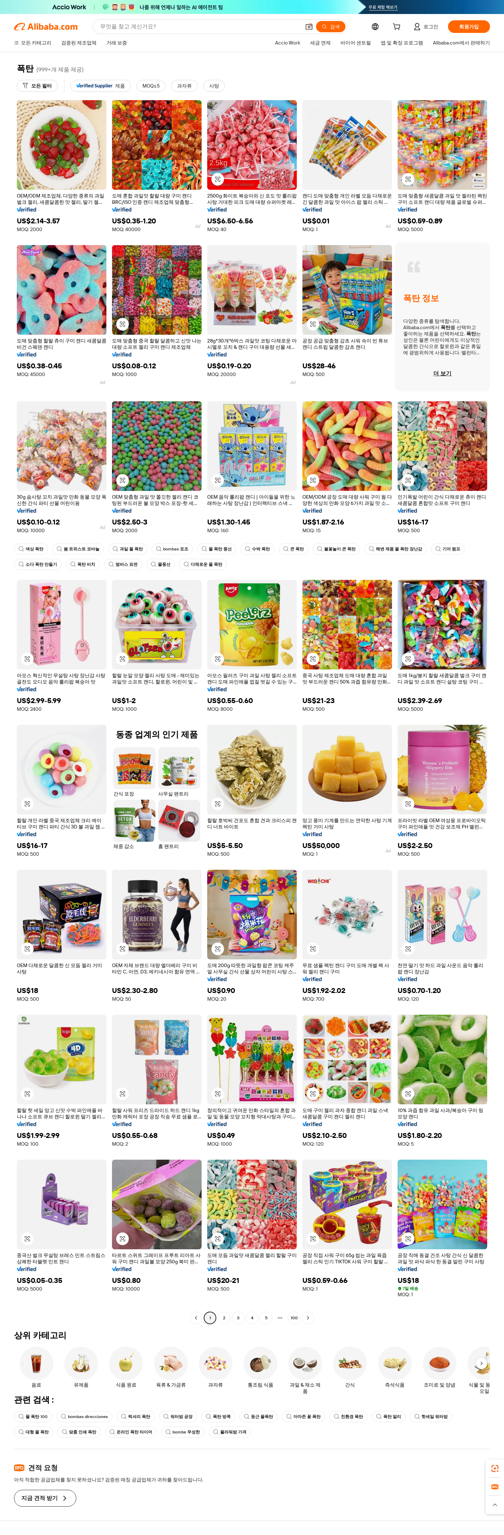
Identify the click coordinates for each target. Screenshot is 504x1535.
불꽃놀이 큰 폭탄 (336, 549)
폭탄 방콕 (218, 1416)
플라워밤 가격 (229, 1432)
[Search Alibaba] (199, 26)
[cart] (398, 27)
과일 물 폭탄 (128, 549)
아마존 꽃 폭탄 (303, 1416)
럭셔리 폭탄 (135, 1416)
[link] (495, 1468)
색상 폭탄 (31, 549)
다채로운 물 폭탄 (203, 564)
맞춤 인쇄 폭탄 (79, 1432)
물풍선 (160, 564)
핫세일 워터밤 (431, 1416)
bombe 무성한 (183, 1432)
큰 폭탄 (293, 549)
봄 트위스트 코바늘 (78, 549)
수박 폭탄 (257, 549)
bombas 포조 (172, 549)
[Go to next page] (308, 1318)
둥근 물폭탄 (258, 1416)
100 (294, 1317)
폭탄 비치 (82, 564)
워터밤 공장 (177, 1416)
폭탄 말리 (388, 1416)
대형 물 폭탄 (34, 1432)
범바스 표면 (123, 564)
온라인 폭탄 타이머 (131, 1432)
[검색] (330, 26)
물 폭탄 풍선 (217, 549)
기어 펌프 (447, 549)
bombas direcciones (84, 1416)
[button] (309, 26)
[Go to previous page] (196, 1318)
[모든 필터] (37, 86)
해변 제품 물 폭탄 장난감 (395, 549)
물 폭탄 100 (33, 1416)
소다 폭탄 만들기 (38, 564)
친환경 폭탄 (348, 1416)
